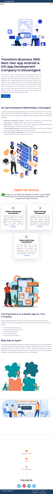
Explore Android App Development (13, 212)
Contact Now (26, 408)
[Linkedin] (29, 486)
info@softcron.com (26, 453)
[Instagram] (24, 486)
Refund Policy (42, 492)
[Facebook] (34, 486)
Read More (13, 226)
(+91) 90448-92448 (26, 469)
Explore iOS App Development (40, 212)
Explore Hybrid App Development (26, 241)
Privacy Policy (35, 490)
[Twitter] (19, 486)
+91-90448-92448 (9, 1)
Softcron (10, 490)
